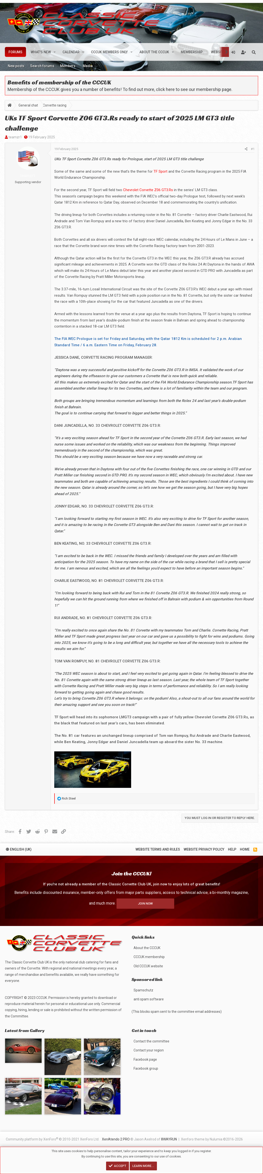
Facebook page (145, 1059)
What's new (41, 52)
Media (88, 66)
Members (67, 66)
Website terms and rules (158, 847)
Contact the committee (151, 1041)
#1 (252, 149)
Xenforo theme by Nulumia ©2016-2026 (212, 1139)
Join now (145, 901)
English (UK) (19, 847)
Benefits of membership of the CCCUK (59, 82)
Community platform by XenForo (52, 1139)
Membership (192, 52)
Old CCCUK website (148, 966)
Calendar (71, 52)
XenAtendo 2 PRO (116, 1139)
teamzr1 (15, 137)
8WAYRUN (169, 1139)
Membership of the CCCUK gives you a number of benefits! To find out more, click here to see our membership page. (120, 89)
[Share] (246, 149)
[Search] (253, 52)
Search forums (42, 66)
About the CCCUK (154, 52)
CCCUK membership (149, 957)
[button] (54, 52)
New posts (16, 66)
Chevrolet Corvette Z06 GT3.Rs (148, 190)
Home (245, 847)
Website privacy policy (204, 847)
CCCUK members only (109, 52)
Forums (15, 52)
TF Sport (160, 171)
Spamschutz (143, 990)
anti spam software (149, 999)
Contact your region (149, 1050)
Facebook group (146, 1068)
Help (232, 847)
